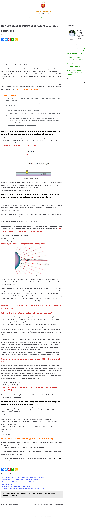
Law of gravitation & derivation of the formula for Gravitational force (33, 465)
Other (70, 17)
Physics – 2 (21, 17)
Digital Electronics (55, 17)
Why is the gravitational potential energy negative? (22, 108)
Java (64, 17)
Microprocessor (42, 17)
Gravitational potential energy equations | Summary (22, 125)
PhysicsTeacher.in (43, 11)
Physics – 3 (31, 17)
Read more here (76, 39)
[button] (14, 17)
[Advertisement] (32, 53)
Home (3, 17)
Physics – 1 (11, 17)
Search (68, 78)
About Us (78, 17)
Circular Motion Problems (10, 504)
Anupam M (5, 34)
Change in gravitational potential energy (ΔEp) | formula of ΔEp (26, 110)
